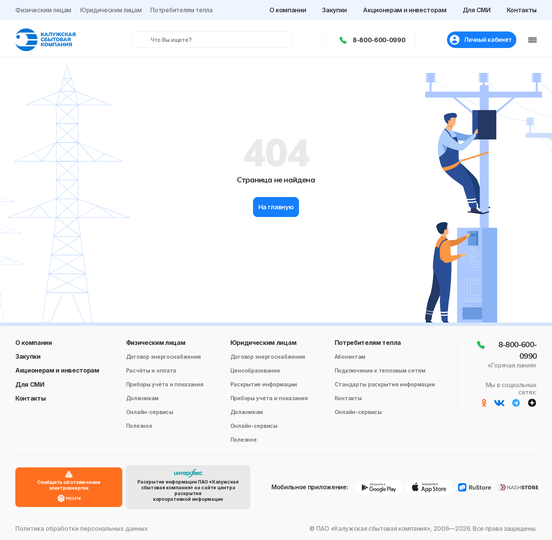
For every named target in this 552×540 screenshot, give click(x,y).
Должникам (142, 398)
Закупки (334, 10)
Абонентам (350, 356)
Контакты (522, 10)
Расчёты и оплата (151, 370)
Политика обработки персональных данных (81, 528)
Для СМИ (477, 10)
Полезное (139, 425)
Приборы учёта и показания (165, 384)
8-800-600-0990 (377, 40)
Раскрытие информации (263, 384)
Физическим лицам (43, 10)
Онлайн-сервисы (149, 412)
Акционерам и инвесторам (405, 10)
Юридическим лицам (111, 10)
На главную (276, 207)
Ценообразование (255, 370)
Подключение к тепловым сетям (380, 370)
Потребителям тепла (181, 10)
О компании (287, 10)
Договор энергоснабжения (163, 356)
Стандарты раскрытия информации (385, 384)
